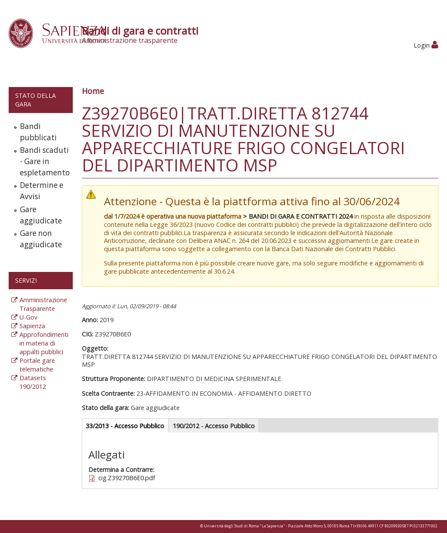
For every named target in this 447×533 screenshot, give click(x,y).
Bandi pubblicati (38, 131)
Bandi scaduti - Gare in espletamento (44, 161)
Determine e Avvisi (41, 190)
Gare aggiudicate (41, 215)
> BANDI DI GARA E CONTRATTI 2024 (298, 216)
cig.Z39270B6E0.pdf (126, 478)
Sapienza (32, 326)
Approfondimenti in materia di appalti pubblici (43, 343)
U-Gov (28, 317)
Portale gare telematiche (37, 364)
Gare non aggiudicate (41, 238)
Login (426, 45)
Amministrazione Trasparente (43, 304)
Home (93, 91)
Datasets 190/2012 (32, 382)
